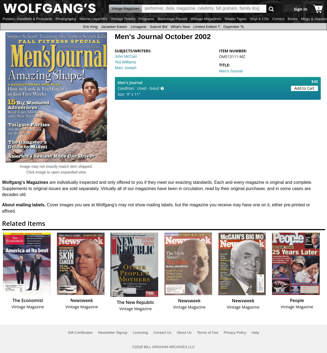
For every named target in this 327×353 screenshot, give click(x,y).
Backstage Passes (172, 19)
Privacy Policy (235, 332)
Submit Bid (158, 27)
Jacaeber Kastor (114, 27)
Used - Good (148, 88)
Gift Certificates (80, 332)
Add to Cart (304, 88)
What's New (180, 27)
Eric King (90, 27)
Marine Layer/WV (93, 19)
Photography (66, 19)
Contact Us (162, 332)
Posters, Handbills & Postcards (27, 19)
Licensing (140, 332)
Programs (146, 19)
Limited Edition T (206, 27)
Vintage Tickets (123, 19)
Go (271, 9)
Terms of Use (207, 332)
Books (293, 19)
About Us (184, 332)
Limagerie (139, 27)
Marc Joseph (126, 68)
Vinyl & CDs (259, 19)
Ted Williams (125, 62)
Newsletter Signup (112, 332)
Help (255, 332)
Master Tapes (235, 19)
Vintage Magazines (206, 19)
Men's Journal (231, 71)
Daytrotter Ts (234, 27)
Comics (278, 19)
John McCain (126, 56)
